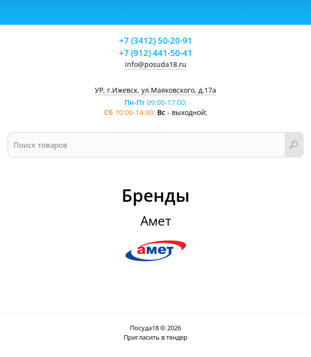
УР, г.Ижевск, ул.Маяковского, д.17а (155, 90)
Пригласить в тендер (155, 337)
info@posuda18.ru (156, 64)
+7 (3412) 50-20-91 (155, 40)
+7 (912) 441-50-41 (155, 53)
